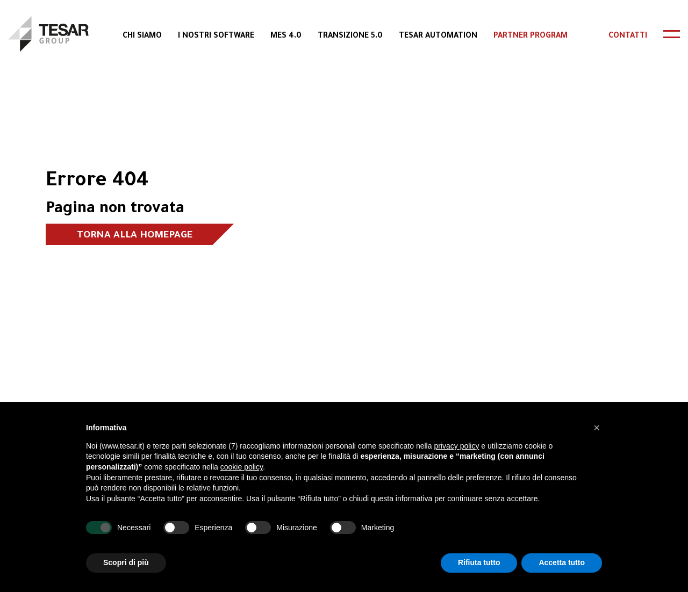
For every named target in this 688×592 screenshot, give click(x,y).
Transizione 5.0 (350, 36)
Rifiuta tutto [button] (479, 562)
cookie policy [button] (241, 467)
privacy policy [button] (456, 446)
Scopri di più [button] (126, 562)
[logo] (48, 34)
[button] (596, 427)
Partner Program (530, 36)
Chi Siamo (142, 36)
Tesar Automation (438, 36)
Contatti (627, 36)
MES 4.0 (286, 36)
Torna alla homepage (134, 235)
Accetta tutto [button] (562, 562)
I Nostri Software (216, 36)
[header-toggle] (671, 34)
